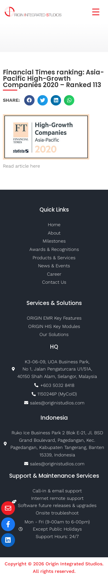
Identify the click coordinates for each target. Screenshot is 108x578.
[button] (29, 100)
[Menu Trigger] (92, 11)
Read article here (21, 166)
